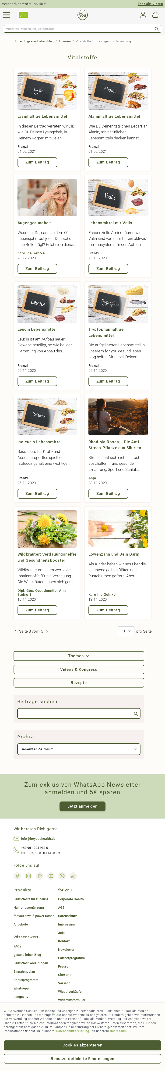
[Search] (156, 28)
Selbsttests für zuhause (31, 899)
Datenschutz (67, 916)
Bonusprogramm (26, 980)
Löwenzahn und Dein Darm (114, 554)
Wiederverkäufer (70, 991)
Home (18, 41)
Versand (64, 983)
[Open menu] (6, 15)
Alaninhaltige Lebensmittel (114, 116)
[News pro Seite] (126, 631)
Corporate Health (71, 899)
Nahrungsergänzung (29, 907)
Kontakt (64, 941)
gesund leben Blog (27, 955)
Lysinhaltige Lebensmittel (42, 116)
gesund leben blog (40, 41)
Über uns (64, 975)
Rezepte (79, 682)
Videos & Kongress (78, 669)
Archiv (25, 736)
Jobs (61, 933)
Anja (92, 478)
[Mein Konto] (143, 15)
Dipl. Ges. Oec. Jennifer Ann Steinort (42, 593)
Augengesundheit (34, 222)
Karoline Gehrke (31, 253)
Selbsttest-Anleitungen (31, 963)
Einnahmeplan (24, 971)
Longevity (21, 997)
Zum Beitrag (37, 162)
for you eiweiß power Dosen (34, 916)
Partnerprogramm (71, 958)
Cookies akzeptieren (82, 1045)
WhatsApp (21, 988)
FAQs (17, 946)
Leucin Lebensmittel (37, 329)
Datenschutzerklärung (72, 1031)
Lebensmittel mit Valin (110, 222)
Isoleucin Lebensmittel (40, 442)
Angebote (21, 924)
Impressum (118, 1031)
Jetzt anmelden (82, 806)
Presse (63, 966)
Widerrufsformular (71, 1000)
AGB (61, 907)
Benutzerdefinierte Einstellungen (82, 1058)
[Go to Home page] (83, 15)
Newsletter (66, 949)
